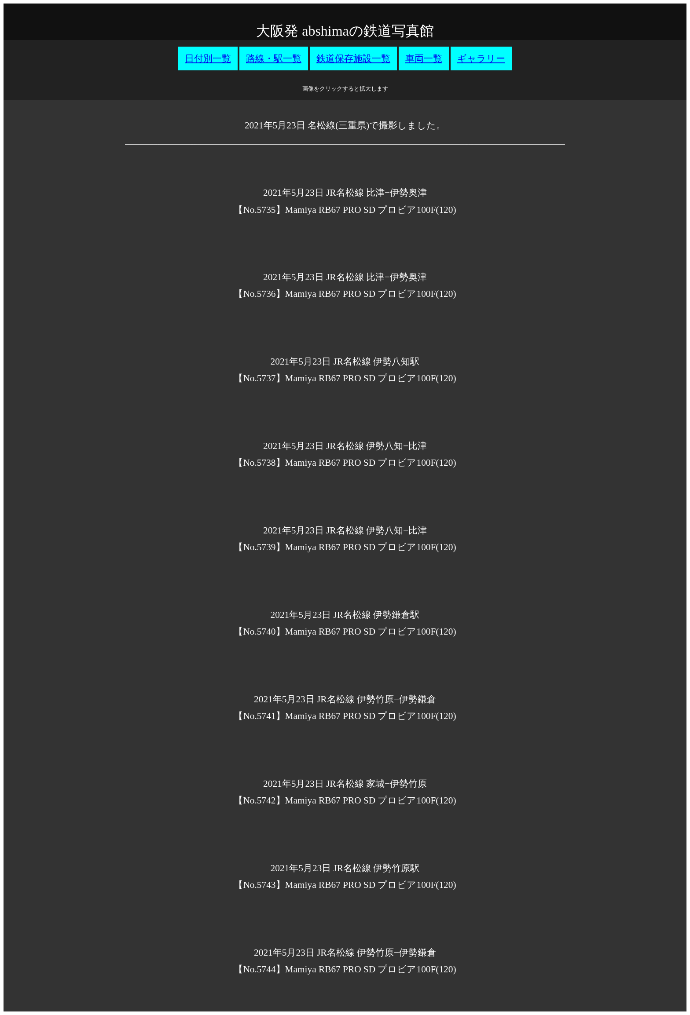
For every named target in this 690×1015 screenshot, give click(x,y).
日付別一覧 (208, 58)
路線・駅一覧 (273, 58)
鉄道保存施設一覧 (353, 58)
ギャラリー (481, 58)
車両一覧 (423, 58)
